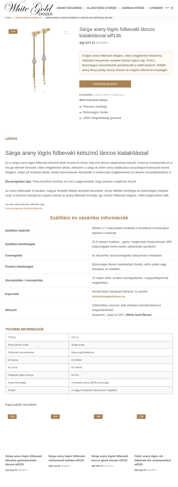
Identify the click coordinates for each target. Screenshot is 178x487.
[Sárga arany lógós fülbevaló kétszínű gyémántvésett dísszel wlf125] (24, 436)
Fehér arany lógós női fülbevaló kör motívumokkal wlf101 (152, 465)
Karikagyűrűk (135, 8)
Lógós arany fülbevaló (109, 100)
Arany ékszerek (71, 8)
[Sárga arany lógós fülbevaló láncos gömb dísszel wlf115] (110, 436)
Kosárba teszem (93, 86)
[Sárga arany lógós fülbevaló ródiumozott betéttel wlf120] (67, 436)
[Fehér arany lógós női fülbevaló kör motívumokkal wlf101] (153, 436)
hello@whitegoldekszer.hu (110, 301)
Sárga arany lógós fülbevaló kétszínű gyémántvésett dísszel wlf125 (23, 465)
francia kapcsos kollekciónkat (22, 213)
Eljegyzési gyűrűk (104, 8)
